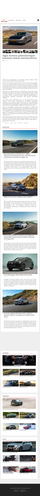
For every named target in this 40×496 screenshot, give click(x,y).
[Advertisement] (20, 8)
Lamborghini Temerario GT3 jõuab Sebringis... (12, 366)
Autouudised (11, 20)
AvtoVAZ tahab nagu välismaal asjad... (10, 452)
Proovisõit (18, 20)
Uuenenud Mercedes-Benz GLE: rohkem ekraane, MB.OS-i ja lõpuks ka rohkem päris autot (19, 315)
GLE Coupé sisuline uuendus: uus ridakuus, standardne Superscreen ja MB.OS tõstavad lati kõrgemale (19, 237)
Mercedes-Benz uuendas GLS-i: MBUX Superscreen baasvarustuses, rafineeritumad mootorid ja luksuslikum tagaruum (19, 155)
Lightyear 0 (20, 122)
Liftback (11, 122)
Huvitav (24, 20)
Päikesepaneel (26, 122)
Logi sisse (16, 490)
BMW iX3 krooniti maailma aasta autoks (18, 197)
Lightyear (15, 122)
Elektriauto (6, 122)
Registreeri (23, 490)
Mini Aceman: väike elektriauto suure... (10, 409)
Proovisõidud (6, 396)
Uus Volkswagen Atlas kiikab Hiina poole (18, 275)
